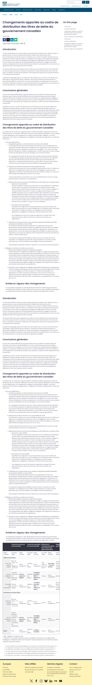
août (16, 14)
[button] (4, 39)
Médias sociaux (73, 674)
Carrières (85, 6)
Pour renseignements (75, 667)
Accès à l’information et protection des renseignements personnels (57, 672)
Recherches (47, 10)
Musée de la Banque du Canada (34, 667)
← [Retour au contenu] (56, 646)
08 (21, 14)
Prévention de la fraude (9, 676)
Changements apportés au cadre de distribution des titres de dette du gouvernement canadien (73, 32)
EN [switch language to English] (87, 2)
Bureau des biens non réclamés (34, 670)
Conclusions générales (70, 29)
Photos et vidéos (7, 672)
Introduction (67, 26)
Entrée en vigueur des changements (73, 36)
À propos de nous (64, 6)
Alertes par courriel (75, 670)
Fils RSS (71, 672)
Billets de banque (27, 10)
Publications (38, 10)
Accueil (5, 14)
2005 (11, 14)
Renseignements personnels (55, 670)
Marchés (18, 10)
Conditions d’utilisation (53, 667)
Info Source (50, 675)
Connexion (29, 672)
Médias (54, 10)
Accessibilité (6, 670)
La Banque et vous (76, 6)
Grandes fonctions (9, 10)
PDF (21, 44)
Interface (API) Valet (75, 676)
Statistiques (61, 10)
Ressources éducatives (9, 674)
